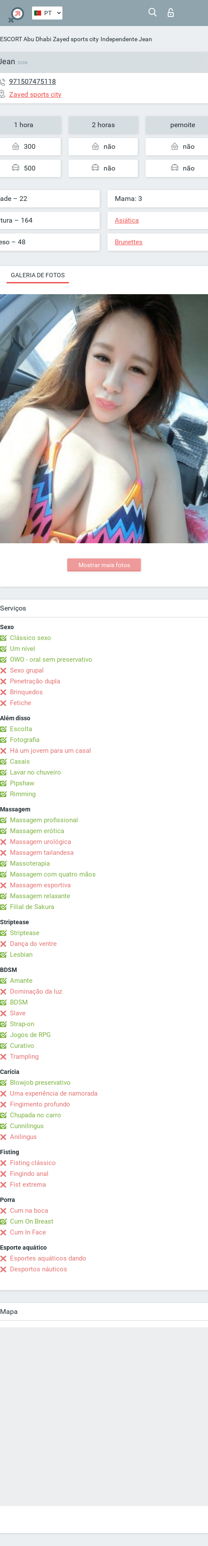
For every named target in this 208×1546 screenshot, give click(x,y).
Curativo (22, 1046)
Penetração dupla (35, 681)
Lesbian (21, 954)
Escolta (21, 729)
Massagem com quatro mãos (53, 874)
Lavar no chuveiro (35, 772)
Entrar (171, 12)
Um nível (22, 649)
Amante (21, 981)
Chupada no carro (35, 1115)
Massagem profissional (44, 820)
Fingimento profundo (40, 1104)
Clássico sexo (30, 638)
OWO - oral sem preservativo (51, 659)
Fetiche (20, 703)
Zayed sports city (76, 39)
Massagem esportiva (40, 885)
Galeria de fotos (38, 275)
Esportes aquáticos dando (48, 1258)
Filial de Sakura (32, 907)
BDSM (19, 1002)
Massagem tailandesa (42, 853)
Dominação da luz (36, 991)
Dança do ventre (33, 944)
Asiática (127, 220)
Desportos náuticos (38, 1269)
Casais (20, 761)
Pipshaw (22, 783)
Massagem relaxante (40, 896)
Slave (18, 1013)
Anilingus (23, 1137)
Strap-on (22, 1024)
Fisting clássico (33, 1163)
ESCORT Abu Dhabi (25, 39)
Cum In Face (28, 1232)
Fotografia (24, 740)
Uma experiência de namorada (54, 1093)
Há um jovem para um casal (50, 751)
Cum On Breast (31, 1221)
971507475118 (32, 81)
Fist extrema (28, 1184)
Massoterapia (30, 863)
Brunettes (129, 242)
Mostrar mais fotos (104, 564)
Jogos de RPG (30, 1035)
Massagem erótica (37, 831)
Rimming (23, 794)
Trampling (24, 1056)
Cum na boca (29, 1210)
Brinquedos (26, 692)
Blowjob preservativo (40, 1082)
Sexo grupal (27, 670)
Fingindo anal (29, 1174)
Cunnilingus (27, 1126)
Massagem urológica (40, 842)
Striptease (24, 933)
